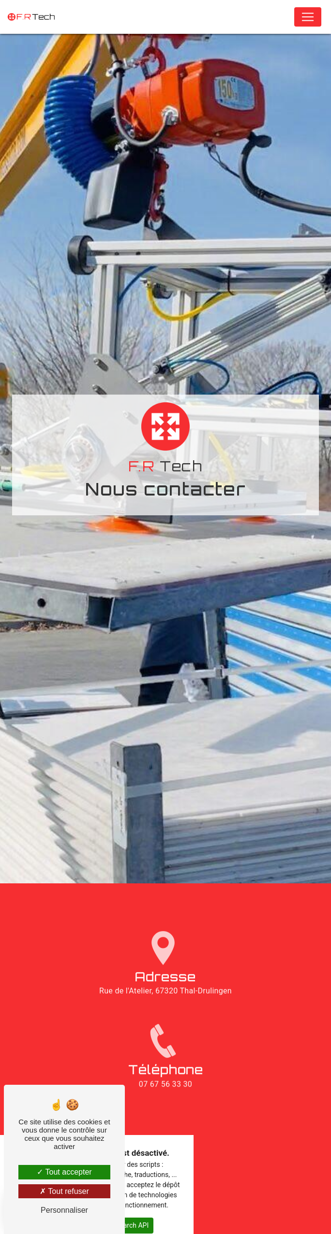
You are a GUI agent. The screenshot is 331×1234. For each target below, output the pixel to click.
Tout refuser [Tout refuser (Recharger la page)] (64, 1191)
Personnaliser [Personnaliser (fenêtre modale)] (64, 1210)
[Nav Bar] (307, 17)
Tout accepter (64, 1172)
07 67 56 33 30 (165, 1103)
